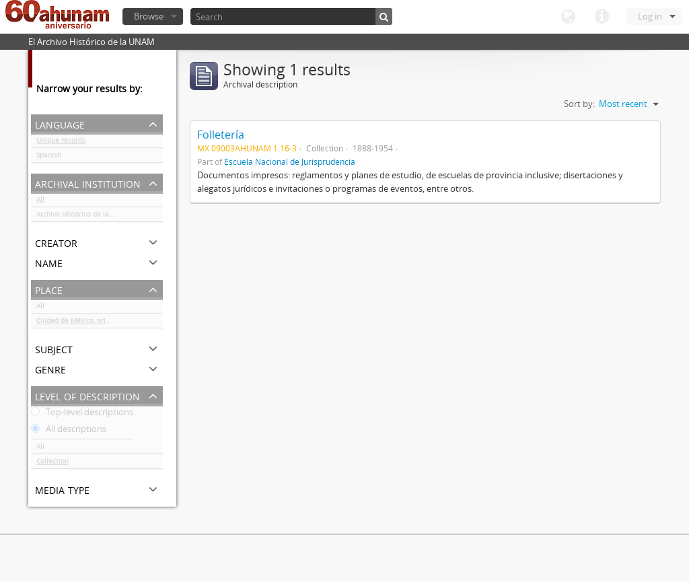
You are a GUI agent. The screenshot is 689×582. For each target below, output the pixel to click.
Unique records (60, 142)
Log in (650, 16)
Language (568, 17)
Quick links (601, 17)
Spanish (48, 157)
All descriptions (68, 431)
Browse (149, 16)
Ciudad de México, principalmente (91, 323)
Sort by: (579, 104)
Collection (52, 463)
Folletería (220, 134)
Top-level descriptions (82, 414)
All (40, 202)
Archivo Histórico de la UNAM (83, 216)
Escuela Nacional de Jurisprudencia (289, 161)
